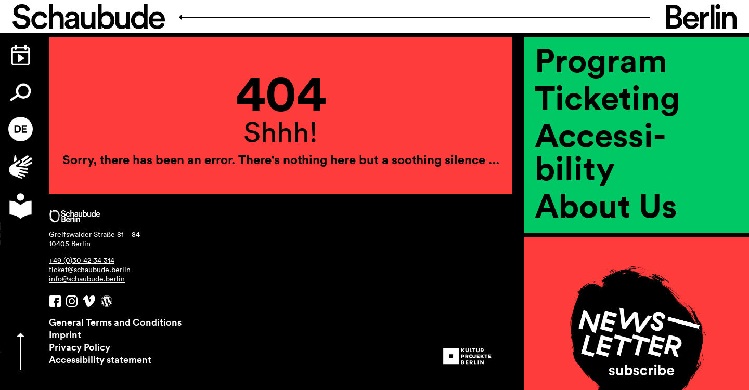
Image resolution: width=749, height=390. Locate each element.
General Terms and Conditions (115, 322)
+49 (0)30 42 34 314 (81, 260)
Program (601, 59)
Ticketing (607, 97)
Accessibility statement (100, 359)
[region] (636, 213)
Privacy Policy (79, 347)
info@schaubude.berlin (87, 279)
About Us (606, 205)
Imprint (65, 334)
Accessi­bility (600, 151)
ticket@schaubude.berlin (90, 269)
